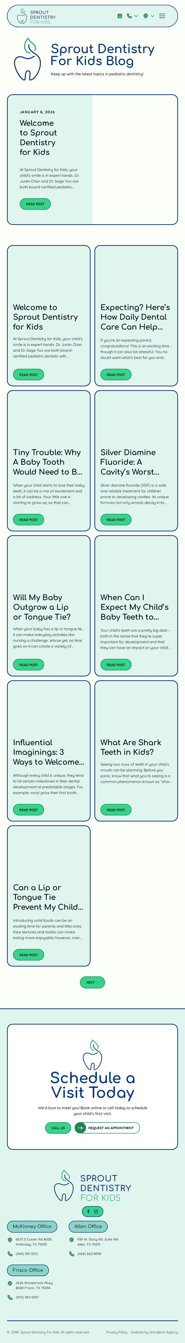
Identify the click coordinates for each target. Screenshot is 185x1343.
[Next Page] (92, 982)
